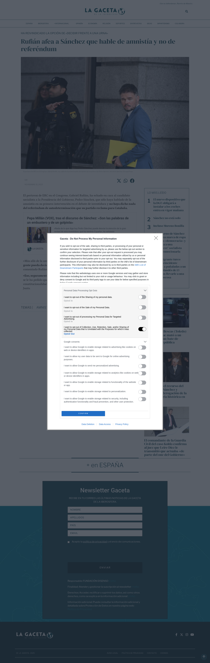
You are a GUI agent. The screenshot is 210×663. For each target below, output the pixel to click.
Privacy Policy (121, 424)
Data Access (105, 424)
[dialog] (105, 331)
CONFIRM (83, 414)
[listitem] (105, 290)
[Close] (157, 239)
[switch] (142, 297)
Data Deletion (88, 424)
